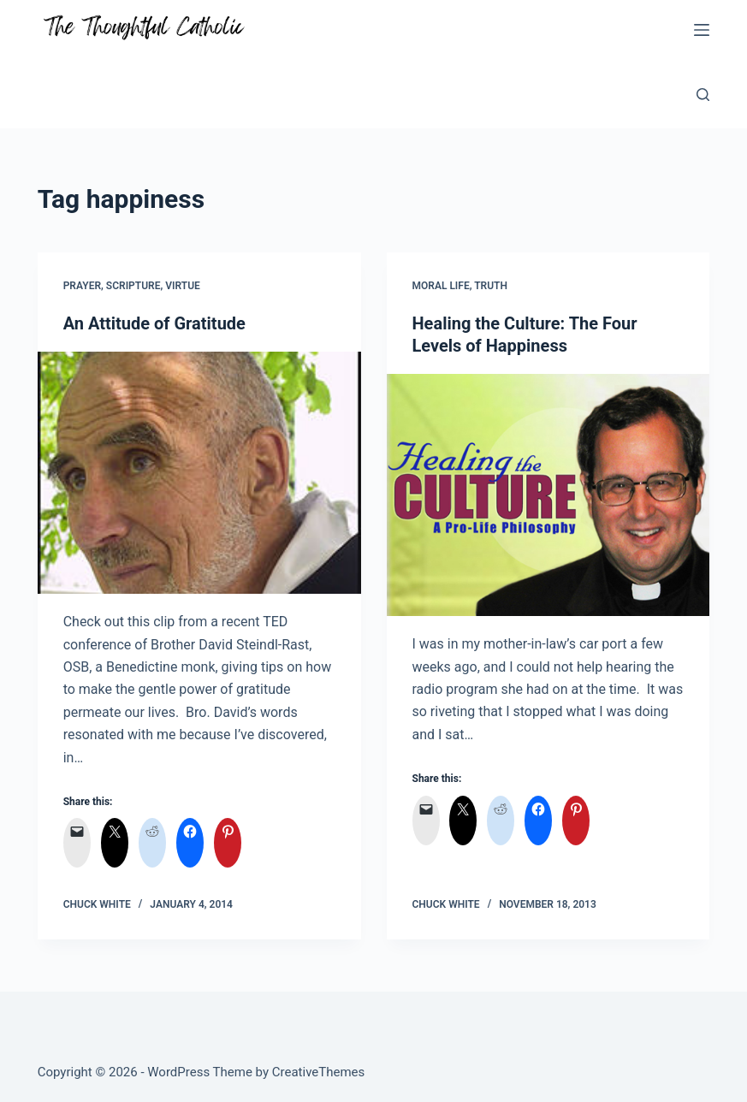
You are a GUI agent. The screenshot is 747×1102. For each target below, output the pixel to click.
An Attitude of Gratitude (154, 323)
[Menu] (701, 30)
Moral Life (441, 286)
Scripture (133, 286)
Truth (490, 286)
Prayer (82, 286)
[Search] (703, 94)
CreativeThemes (318, 1072)
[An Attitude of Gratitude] (199, 473)
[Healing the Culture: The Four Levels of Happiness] (548, 495)
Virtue (182, 286)
